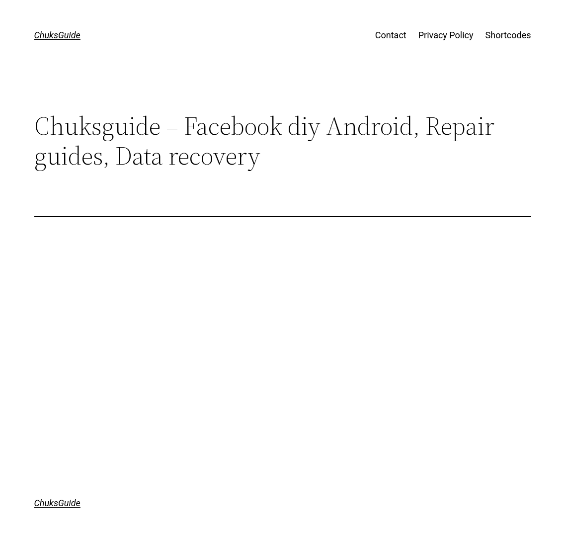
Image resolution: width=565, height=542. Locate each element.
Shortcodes (508, 35)
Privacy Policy (446, 35)
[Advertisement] (282, 298)
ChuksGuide (57, 35)
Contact (390, 35)
